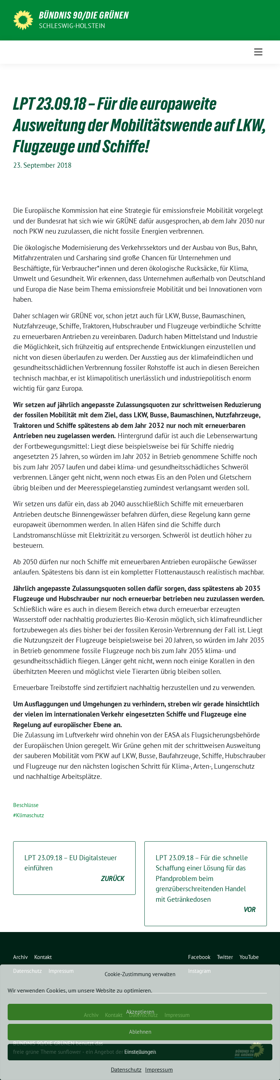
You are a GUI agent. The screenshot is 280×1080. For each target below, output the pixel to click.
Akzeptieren (140, 1011)
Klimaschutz (30, 815)
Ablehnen (140, 1031)
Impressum (159, 1069)
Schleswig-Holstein (72, 26)
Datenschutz (126, 1069)
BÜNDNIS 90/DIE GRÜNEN (84, 15)
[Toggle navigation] (258, 52)
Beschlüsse (26, 805)
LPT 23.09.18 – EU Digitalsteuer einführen (74, 868)
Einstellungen (140, 1051)
